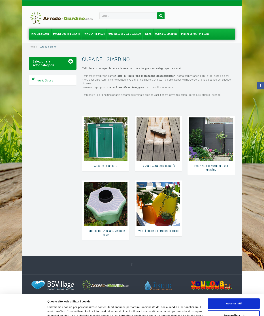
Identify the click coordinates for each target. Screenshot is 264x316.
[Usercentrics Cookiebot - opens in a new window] (23, 309)
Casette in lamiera (105, 165)
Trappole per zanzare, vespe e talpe (53, 91)
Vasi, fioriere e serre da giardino (158, 231)
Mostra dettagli (57, 308)
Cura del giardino (48, 46)
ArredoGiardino (45, 116)
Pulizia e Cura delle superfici (158, 165)
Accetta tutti (234, 282)
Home (33, 46)
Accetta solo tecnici (234, 306)
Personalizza (233, 294)
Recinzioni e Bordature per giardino (53, 84)
